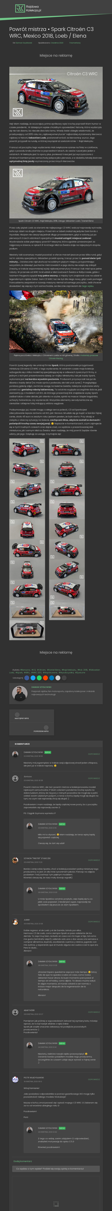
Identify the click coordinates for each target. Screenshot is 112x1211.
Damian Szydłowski (33, 662)
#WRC (27, 583)
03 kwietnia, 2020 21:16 (47, 738)
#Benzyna (25, 580)
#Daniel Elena (53, 580)
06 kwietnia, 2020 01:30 (47, 803)
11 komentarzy (75, 43)
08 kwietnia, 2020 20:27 (33, 925)
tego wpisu (87, 286)
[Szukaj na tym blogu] (56, 1166)
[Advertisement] (56, 55)
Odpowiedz (94, 664)
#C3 (34, 580)
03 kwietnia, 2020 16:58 (33, 691)
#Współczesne (50, 583)
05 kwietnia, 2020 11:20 (33, 773)
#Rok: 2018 (82, 580)
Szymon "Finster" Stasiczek (37, 769)
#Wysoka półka (66, 583)
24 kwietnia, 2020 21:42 (47, 1042)
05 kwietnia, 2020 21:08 (33, 834)
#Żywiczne (80, 583)
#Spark (19, 583)
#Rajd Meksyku (69, 580)
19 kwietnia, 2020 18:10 (33, 992)
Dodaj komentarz (23, 1071)
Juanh (27, 830)
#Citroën (41, 580)
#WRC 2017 (36, 583)
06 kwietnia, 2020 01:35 (47, 876)
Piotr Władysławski (34, 988)
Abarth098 (29, 921)
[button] (26, 588)
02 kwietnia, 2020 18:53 (33, 667)
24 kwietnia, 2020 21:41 (47, 958)
